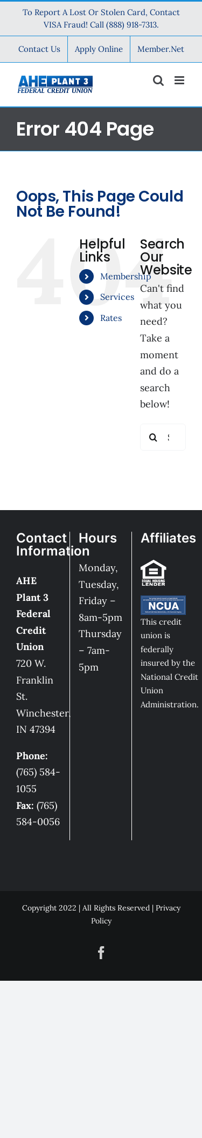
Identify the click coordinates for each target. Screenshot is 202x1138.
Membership (125, 276)
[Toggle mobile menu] (180, 80)
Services (117, 296)
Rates (111, 317)
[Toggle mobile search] (158, 80)
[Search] (153, 437)
